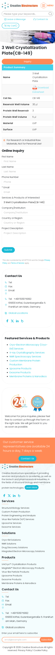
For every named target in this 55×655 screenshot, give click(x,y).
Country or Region (12, 218)
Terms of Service (17, 263)
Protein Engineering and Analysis (19, 515)
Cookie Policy (41, 650)
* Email (5, 187)
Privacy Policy (25, 650)
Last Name (8, 167)
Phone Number (10, 177)
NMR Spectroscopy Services (25, 356)
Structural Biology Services (15, 507)
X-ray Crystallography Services (27, 352)
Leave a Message (15, 19)
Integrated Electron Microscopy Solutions (23, 551)
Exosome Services (11, 526)
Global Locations (18, 313)
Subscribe (46, 639)
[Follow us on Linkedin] (17, 321)
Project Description (12, 228)
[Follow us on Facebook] (7, 321)
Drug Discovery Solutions (15, 547)
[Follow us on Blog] (22, 321)
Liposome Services (11, 523)
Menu (48, 5)
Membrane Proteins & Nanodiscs (28, 376)
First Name (7, 156)
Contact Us (40, 19)
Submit (8, 250)
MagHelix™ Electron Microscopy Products (23, 568)
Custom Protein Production (16, 511)
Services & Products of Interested (21, 197)
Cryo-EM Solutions (11, 539)
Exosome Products (20, 372)
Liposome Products (20, 368)
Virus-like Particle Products (15, 571)
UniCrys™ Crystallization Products (19, 564)
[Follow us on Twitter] (12, 321)
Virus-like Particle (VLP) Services (18, 519)
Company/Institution (14, 208)
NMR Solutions (9, 543)
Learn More (32, 487)
